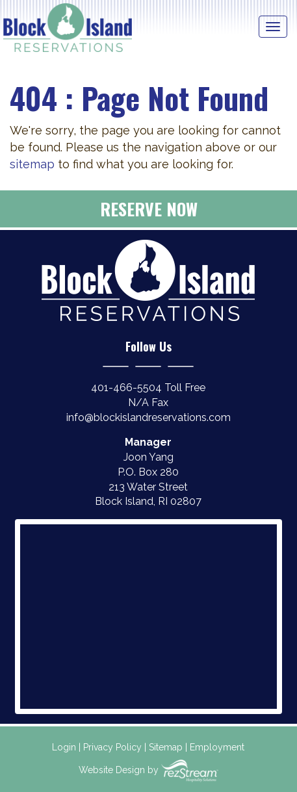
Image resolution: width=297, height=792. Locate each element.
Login (64, 747)
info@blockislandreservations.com (148, 417)
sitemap (32, 164)
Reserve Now (149, 209)
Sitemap (166, 747)
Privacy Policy (112, 747)
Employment (217, 747)
